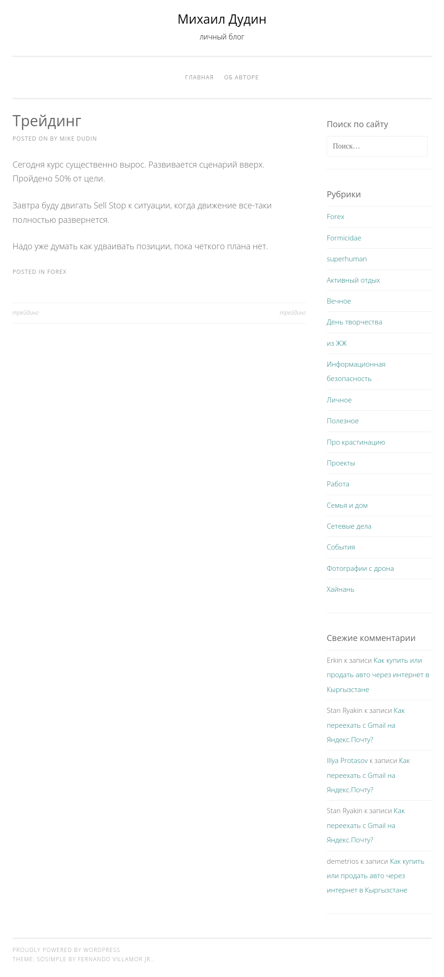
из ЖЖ (337, 343)
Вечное (339, 300)
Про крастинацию (356, 441)
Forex (57, 272)
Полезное (343, 420)
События (341, 546)
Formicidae (344, 237)
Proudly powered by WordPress (66, 950)
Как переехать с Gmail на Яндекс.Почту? (366, 724)
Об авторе (241, 77)
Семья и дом (347, 505)
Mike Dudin (78, 138)
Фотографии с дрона (360, 568)
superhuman (347, 258)
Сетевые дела (349, 526)
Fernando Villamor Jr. (115, 959)
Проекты (341, 462)
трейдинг (26, 313)
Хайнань (340, 589)
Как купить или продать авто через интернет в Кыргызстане (378, 674)
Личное (339, 399)
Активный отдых (353, 280)
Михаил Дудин (222, 18)
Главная (199, 77)
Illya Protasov (347, 760)
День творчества (354, 321)
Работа (338, 483)
